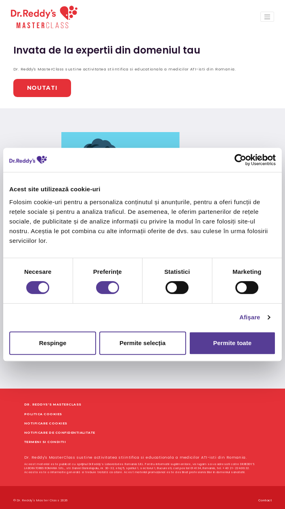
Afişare (249, 317)
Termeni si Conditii (45, 436)
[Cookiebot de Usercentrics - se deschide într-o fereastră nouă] (240, 160)
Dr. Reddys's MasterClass (53, 399)
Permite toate (232, 342)
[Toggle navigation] (267, 17)
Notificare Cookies (45, 417)
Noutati (34, 84)
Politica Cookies (43, 408)
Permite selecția (142, 342)
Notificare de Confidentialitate (59, 426)
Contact (265, 494)
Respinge (53, 342)
